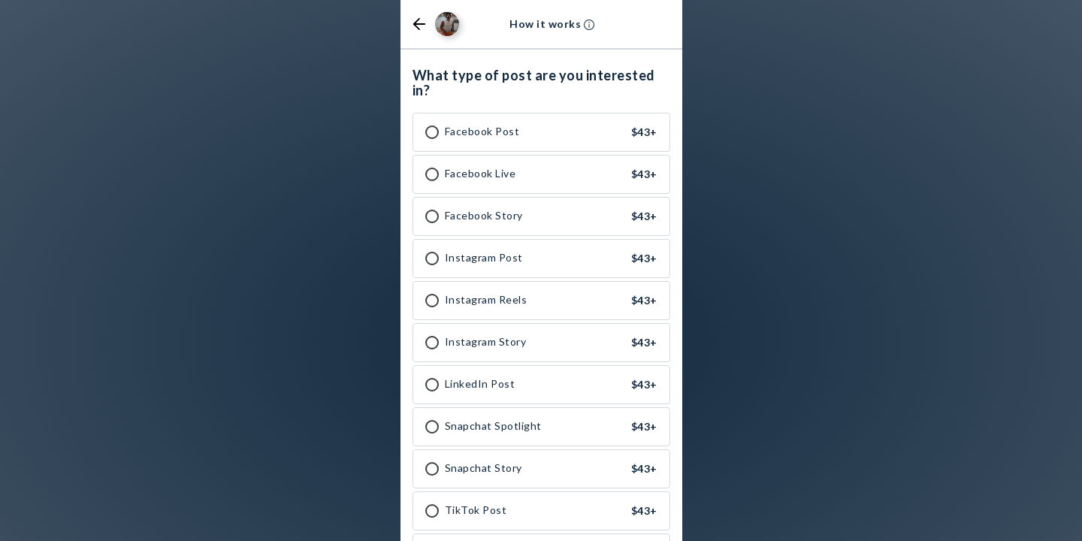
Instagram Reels (486, 300)
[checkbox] (432, 132)
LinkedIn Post (480, 384)
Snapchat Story (483, 468)
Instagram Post (484, 258)
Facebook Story (484, 216)
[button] (419, 24)
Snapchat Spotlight (493, 426)
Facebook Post (482, 131)
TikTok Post (476, 510)
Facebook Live (480, 174)
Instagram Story (486, 342)
